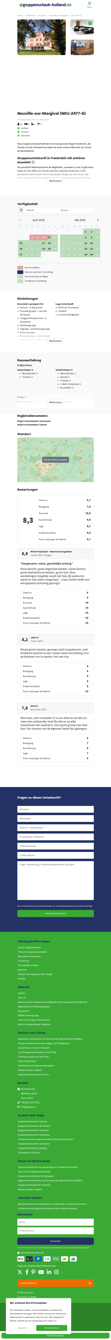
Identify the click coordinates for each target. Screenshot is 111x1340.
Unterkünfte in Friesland (29, 1152)
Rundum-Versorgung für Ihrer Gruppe (35, 974)
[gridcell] (32, 237)
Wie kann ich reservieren (29, 956)
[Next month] (97, 220)
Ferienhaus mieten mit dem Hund (33, 1056)
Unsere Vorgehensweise (29, 947)
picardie (42, 15)
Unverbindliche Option (28, 965)
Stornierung (23, 961)
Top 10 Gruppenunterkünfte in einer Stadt (37, 1052)
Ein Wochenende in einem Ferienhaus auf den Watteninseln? (46, 1139)
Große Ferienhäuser (27, 1061)
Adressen (22, 969)
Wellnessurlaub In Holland (30, 1070)
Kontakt (21, 978)
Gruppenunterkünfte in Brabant (32, 1148)
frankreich (30, 15)
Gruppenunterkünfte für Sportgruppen (36, 1176)
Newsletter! (23, 1011)
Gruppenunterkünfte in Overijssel (33, 1130)
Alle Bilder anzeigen (32, 49)
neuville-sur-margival (58, 15)
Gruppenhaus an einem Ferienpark (33, 1047)
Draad (33, 1297)
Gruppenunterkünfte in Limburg (32, 1121)
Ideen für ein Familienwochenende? (34, 1171)
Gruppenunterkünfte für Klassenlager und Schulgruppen (44, 1043)
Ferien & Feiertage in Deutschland (33, 1020)
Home (20, 15)
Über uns (22, 997)
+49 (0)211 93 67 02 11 (30, 1102)
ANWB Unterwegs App (28, 1015)
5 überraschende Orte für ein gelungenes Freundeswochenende (48, 1167)
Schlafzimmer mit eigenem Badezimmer (36, 1065)
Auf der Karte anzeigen (55, 459)
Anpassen (22, 1327)
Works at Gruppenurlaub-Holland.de (34, 1024)
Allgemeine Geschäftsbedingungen (34, 1006)
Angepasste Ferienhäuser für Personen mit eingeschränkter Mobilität (50, 1039)
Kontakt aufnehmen (55, 913)
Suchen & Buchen (55, 1283)
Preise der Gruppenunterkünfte (32, 952)
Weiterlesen (55, 181)
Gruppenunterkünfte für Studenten (34, 1185)
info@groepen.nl (28, 1107)
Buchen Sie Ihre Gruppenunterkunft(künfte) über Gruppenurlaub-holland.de (52, 1002)
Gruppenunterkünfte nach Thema (33, 1074)
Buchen (21, 993)
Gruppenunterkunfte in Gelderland (33, 1134)
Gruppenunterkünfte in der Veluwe (34, 1126)
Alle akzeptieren (51, 1327)
